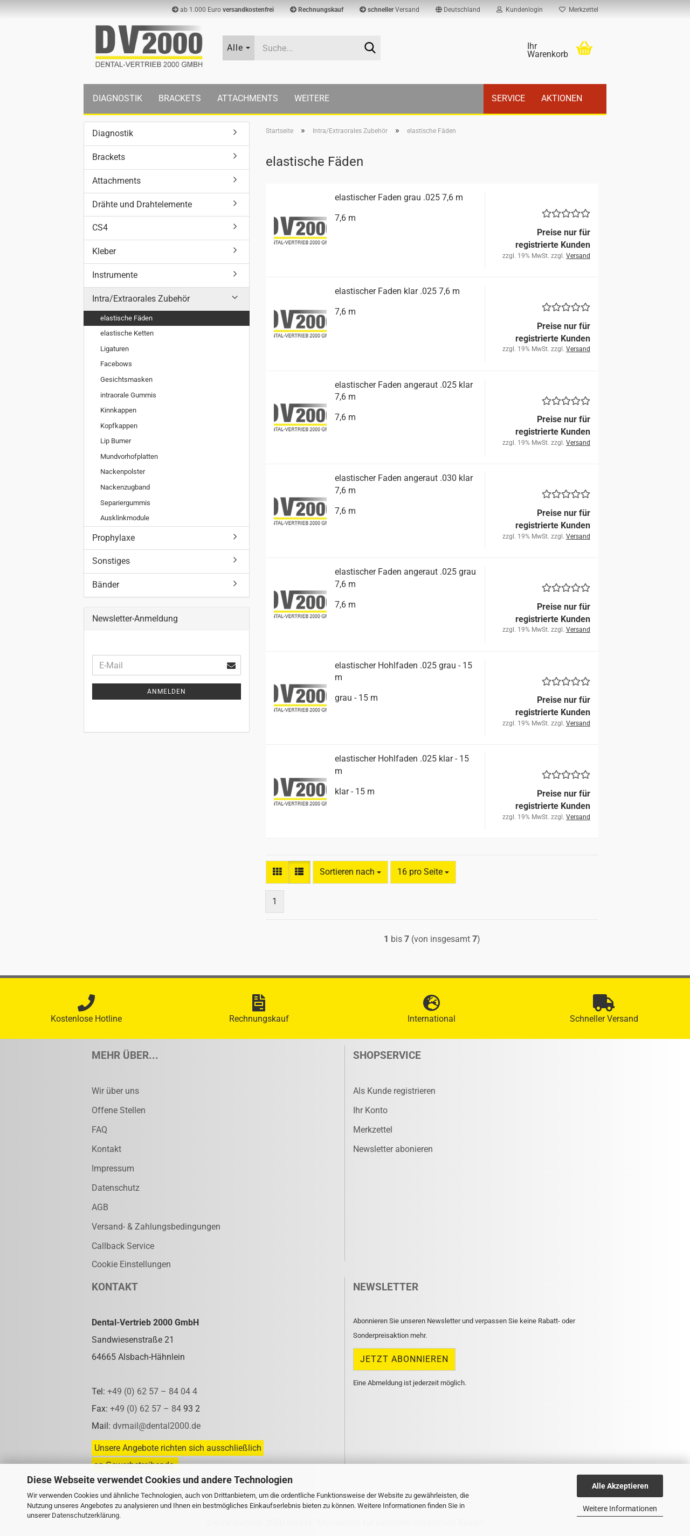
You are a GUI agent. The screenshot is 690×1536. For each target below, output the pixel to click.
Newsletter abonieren (393, 1149)
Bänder (105, 585)
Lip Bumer (115, 441)
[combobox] (350, 872)
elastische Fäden (126, 318)
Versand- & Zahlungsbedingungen (156, 1226)
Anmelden (166, 691)
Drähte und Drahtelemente (142, 204)
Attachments (247, 98)
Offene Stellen (119, 1110)
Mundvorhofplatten (129, 456)
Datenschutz (116, 1188)
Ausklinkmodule (124, 518)
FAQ (99, 1130)
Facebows (116, 364)
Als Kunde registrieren (394, 1091)
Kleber (104, 251)
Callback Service (123, 1246)
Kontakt (106, 1149)
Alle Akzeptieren (620, 1486)
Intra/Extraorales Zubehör (141, 299)
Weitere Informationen (620, 1508)
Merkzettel (578, 9)
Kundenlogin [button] (519, 9)
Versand (389, 9)
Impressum (113, 1168)
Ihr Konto (370, 1110)
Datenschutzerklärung (85, 1515)
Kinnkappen (118, 410)
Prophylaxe (113, 538)
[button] (457, 9)
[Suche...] (239, 48)
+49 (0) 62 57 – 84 (146, 1409)
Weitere (311, 98)
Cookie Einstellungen (131, 1264)
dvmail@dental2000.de (157, 1426)
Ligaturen (114, 349)
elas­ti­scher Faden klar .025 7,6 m (397, 291)
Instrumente (114, 275)
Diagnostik (117, 98)
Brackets (179, 98)
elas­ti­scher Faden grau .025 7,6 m (399, 197)
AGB (100, 1207)
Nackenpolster (122, 471)
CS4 (100, 227)
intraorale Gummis (128, 395)
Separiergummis (125, 503)
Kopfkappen (118, 426)
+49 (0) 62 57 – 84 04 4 (152, 1391)
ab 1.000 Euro (223, 9)
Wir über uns (115, 1091)
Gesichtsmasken (126, 379)
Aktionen (561, 98)
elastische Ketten (127, 333)
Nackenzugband (125, 487)
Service (508, 98)
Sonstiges (111, 561)
